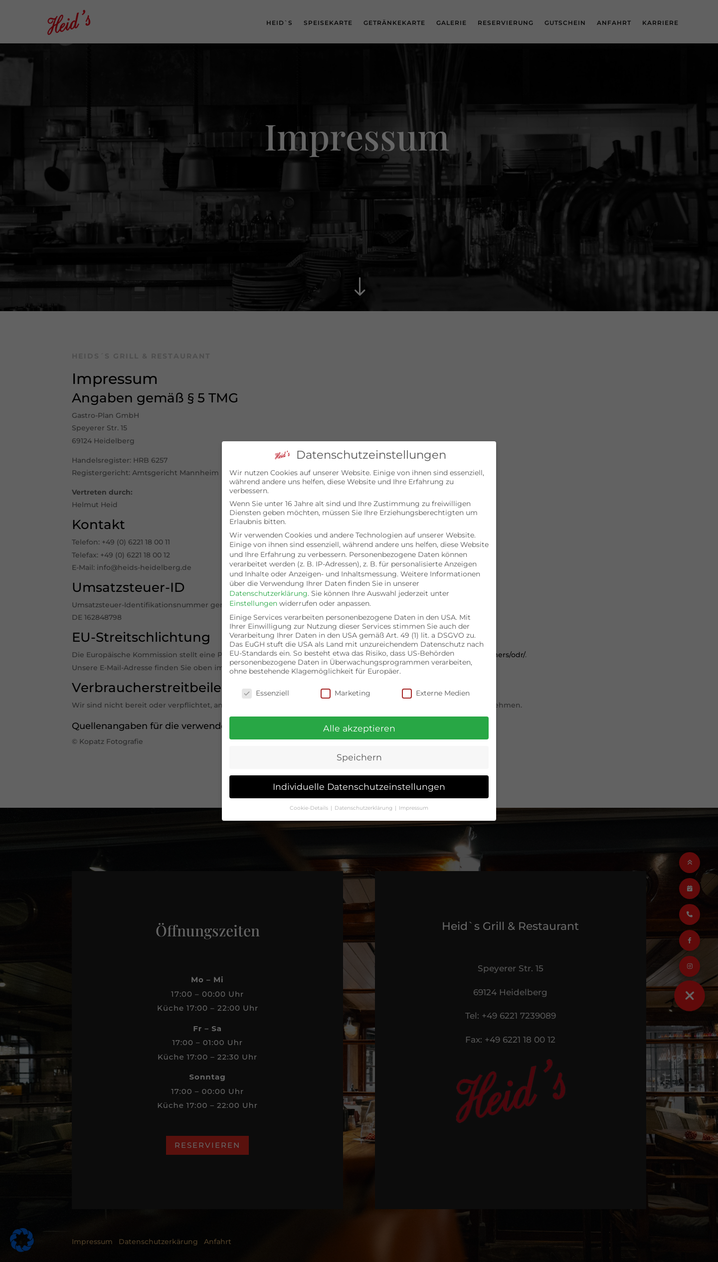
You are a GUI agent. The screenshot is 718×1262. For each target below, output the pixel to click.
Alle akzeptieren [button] (359, 720)
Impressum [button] (413, 800)
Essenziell (265, 685)
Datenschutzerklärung (268, 585)
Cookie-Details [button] (310, 800)
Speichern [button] (359, 749)
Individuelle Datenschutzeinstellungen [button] (359, 779)
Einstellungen (253, 595)
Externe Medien (436, 685)
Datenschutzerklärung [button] (364, 800)
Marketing (345, 685)
